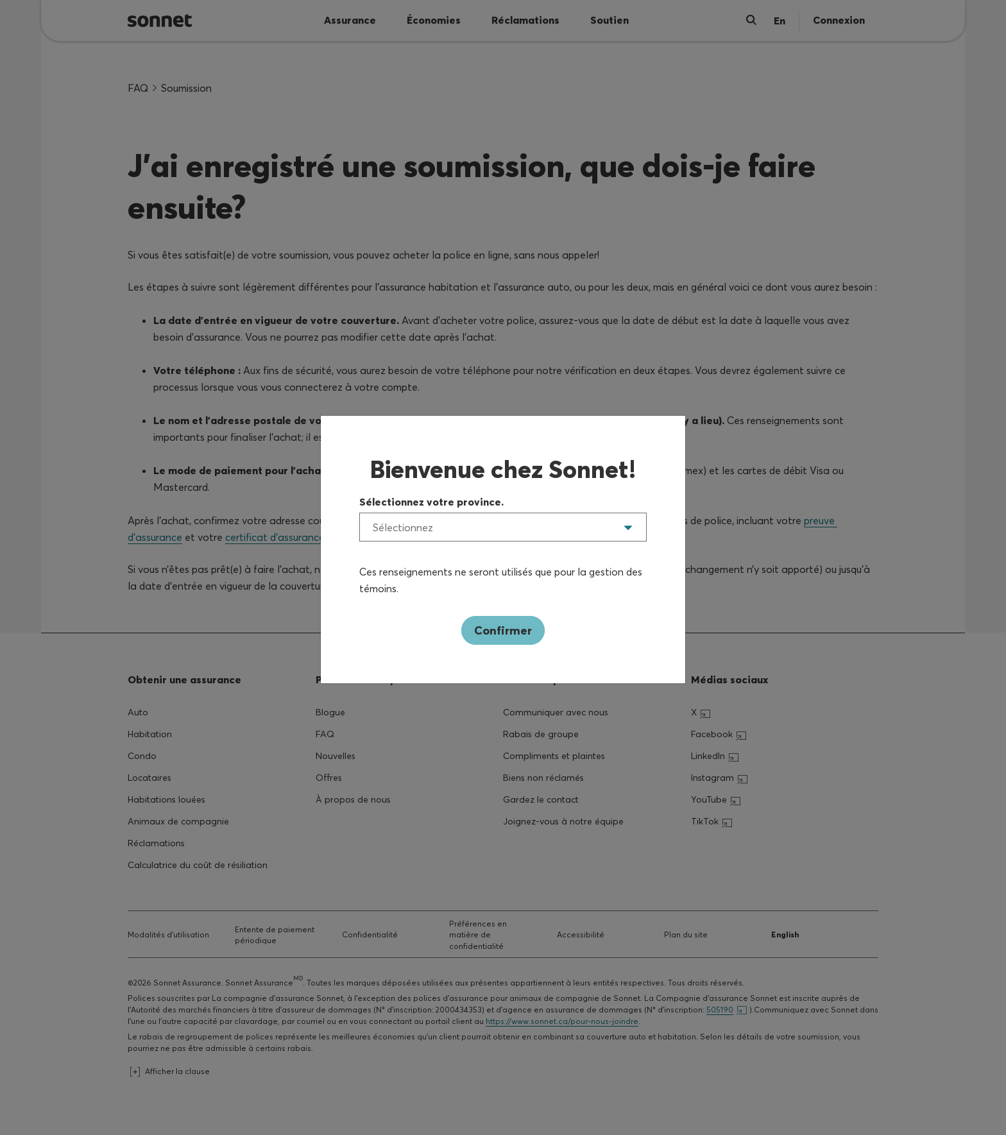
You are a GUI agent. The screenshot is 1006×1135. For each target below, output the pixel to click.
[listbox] (503, 527)
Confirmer (503, 630)
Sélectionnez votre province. (431, 501)
